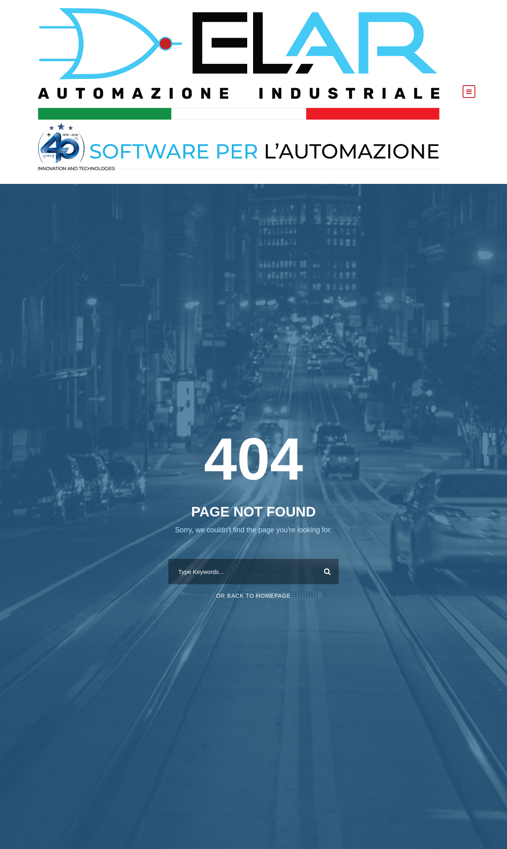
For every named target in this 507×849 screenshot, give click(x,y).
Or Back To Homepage (253, 596)
